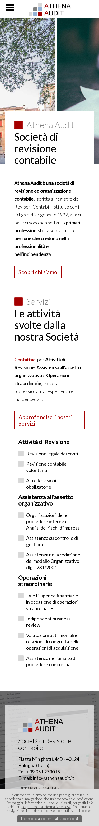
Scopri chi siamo (37, 272)
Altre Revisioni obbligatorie (41, 484)
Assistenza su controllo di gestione (52, 541)
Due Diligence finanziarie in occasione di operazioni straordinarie (52, 602)
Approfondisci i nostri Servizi (45, 420)
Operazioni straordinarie (35, 580)
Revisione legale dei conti (52, 453)
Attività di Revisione (43, 441)
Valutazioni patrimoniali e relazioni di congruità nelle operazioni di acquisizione (53, 641)
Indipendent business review (48, 622)
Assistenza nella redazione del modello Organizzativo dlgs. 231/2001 (53, 561)
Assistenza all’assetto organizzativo (45, 500)
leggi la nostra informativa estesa (47, 807)
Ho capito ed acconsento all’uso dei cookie (49, 818)
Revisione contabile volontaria (46, 467)
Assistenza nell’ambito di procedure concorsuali (51, 661)
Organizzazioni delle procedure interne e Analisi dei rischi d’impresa (53, 521)
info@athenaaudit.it (53, 778)
